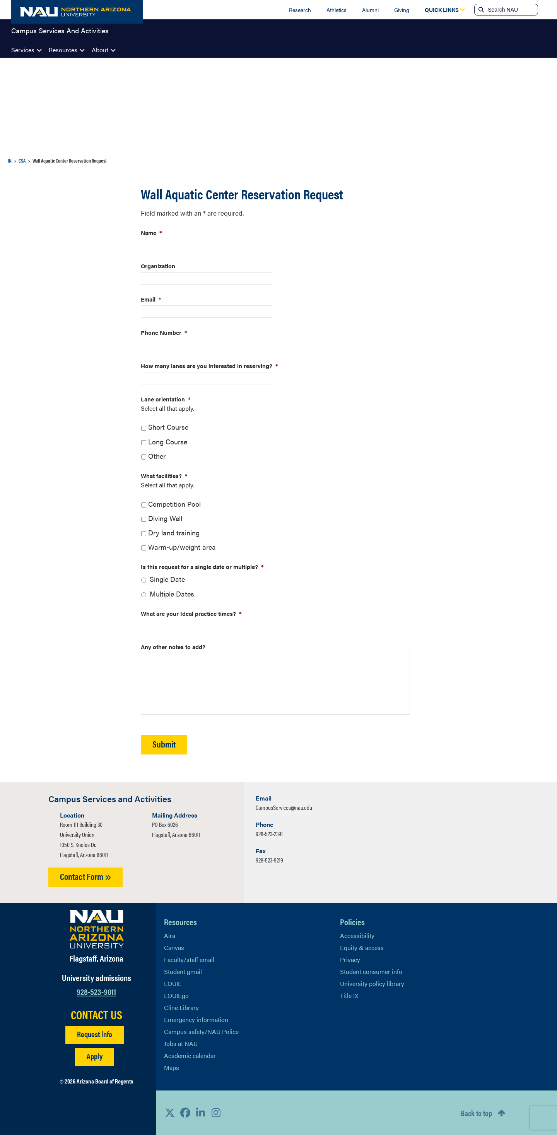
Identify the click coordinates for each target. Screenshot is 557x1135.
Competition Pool (174, 504)
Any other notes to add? (173, 647)
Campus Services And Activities (60, 32)
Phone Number (164, 332)
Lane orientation (166, 399)
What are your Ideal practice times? (191, 613)
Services (22, 49)
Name (151, 232)
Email (151, 299)
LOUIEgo (176, 995)
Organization (158, 266)
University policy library (372, 983)
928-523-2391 (269, 833)
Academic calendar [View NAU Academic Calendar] (190, 1055)
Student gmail (183, 971)
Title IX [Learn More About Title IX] (349, 995)
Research (300, 10)
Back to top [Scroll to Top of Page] (476, 1112)
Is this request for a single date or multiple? (202, 566)
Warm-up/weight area (182, 547)
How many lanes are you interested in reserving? (209, 366)
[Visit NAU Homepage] (96, 929)
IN (10, 160)
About (100, 49)
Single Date (167, 579)
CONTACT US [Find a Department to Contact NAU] (96, 1014)
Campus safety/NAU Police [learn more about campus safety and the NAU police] (201, 1031)
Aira (169, 935)
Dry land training (174, 532)
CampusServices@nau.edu (284, 807)
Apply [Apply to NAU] (95, 1055)
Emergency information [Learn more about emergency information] (196, 1019)
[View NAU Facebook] (185, 1112)
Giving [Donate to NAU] (401, 10)
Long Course (167, 441)
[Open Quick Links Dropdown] (441, 9)
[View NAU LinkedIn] (200, 1112)
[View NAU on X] (170, 1112)
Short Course (168, 427)
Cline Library (181, 1007)
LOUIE (173, 983)
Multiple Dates (172, 593)
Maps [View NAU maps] (171, 1067)
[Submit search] (480, 9)
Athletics (336, 10)
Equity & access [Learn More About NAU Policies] (362, 947)
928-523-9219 (269, 860)
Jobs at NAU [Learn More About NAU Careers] (181, 1043)
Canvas (174, 947)
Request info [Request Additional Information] (94, 1033)
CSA (22, 160)
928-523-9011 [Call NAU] (96, 991)
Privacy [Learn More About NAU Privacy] (350, 959)
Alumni (370, 10)
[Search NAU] (512, 9)
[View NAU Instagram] (216, 1112)
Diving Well (165, 518)
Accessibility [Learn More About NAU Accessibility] (357, 935)
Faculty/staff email (189, 959)
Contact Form (85, 876)
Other (157, 456)
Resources (63, 49)
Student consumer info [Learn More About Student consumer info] (371, 971)
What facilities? (164, 475)
